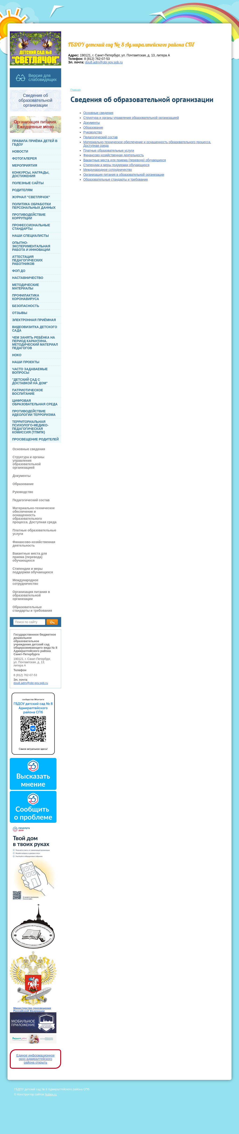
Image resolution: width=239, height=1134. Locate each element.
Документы (22, 476)
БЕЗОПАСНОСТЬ (25, 306)
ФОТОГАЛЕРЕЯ (24, 158)
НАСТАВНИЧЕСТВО (27, 278)
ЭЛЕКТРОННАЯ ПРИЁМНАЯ (34, 320)
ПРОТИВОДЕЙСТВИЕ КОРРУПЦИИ (29, 216)
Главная (75, 89)
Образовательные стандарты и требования (32, 608)
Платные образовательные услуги (34, 532)
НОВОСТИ (20, 151)
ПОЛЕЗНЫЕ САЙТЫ (28, 183)
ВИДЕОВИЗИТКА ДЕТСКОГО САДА (34, 328)
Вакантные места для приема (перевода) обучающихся (30, 557)
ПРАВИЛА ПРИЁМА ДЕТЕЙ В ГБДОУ (34, 142)
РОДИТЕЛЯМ (22, 190)
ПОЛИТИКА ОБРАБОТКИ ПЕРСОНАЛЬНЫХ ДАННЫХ (34, 205)
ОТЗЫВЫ (19, 313)
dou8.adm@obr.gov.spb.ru (31, 683)
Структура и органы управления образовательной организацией (28, 462)
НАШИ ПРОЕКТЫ (25, 362)
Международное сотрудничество (26, 581)
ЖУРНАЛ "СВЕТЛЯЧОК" (31, 197)
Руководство (23, 492)
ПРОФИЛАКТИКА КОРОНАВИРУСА (25, 297)
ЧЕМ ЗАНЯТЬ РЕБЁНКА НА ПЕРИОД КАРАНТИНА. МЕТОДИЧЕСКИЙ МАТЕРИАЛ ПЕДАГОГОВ (35, 343)
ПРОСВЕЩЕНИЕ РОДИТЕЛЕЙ (35, 439)
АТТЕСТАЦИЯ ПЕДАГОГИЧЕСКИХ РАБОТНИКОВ (27, 260)
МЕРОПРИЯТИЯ (24, 165)
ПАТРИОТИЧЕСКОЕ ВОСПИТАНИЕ (27, 391)
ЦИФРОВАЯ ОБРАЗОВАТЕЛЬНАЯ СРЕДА (34, 402)
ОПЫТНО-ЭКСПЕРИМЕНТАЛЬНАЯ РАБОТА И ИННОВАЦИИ (31, 246)
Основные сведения (29, 449)
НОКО (16, 355)
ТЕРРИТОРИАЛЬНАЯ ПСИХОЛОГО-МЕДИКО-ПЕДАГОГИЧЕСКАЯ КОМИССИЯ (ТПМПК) (30, 427)
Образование (23, 484)
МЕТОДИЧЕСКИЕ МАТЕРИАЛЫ (25, 286)
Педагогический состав (31, 500)
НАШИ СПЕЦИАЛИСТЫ (30, 236)
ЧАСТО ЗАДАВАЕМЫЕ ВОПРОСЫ (30, 370)
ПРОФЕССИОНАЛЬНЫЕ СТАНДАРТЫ (31, 226)
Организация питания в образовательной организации (31, 595)
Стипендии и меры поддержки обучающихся (33, 570)
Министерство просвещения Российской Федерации (32, 1009)
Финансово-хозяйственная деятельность (34, 543)
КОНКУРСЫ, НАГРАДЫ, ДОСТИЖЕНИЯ (30, 174)
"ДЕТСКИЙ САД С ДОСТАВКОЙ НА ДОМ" (30, 381)
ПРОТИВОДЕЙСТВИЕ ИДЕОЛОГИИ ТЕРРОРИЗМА (34, 413)
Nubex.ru (51, 1094)
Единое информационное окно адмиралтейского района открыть (35, 1059)
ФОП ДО (18, 271)
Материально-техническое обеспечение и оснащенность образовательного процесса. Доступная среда (34, 515)
